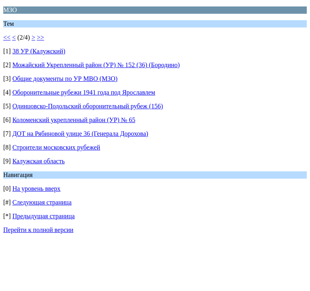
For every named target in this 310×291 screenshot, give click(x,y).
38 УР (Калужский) (39, 51)
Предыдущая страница (44, 216)
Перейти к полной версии (38, 229)
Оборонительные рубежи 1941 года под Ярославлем (84, 92)
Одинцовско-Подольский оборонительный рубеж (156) (88, 106)
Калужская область (39, 161)
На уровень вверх (37, 188)
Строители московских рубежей (56, 147)
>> (40, 37)
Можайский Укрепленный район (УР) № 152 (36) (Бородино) (96, 64)
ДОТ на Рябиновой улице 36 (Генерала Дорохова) (80, 133)
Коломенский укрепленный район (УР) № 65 (74, 119)
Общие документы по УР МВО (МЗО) (65, 78)
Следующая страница (42, 202)
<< (6, 37)
